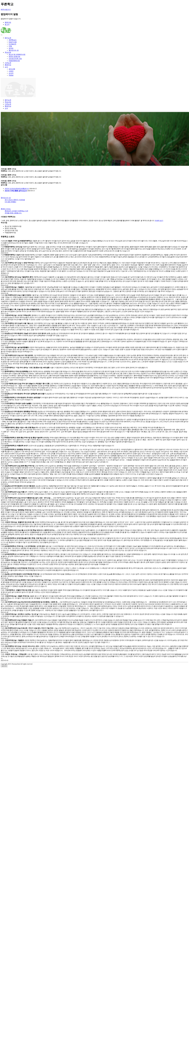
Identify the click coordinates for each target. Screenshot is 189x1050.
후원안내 (8, 65)
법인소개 (8, 38)
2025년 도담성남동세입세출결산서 (17, 188)
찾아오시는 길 (14, 50)
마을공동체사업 (14, 61)
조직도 (11, 48)
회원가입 (8, 22)
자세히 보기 (159, 220)
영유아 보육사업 (14, 56)
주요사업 (8, 52)
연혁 (10, 46)
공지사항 (12, 69)
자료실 (11, 75)
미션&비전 (12, 44)
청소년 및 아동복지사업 (17, 54)
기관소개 (8, 63)
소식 (6, 67)
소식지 (11, 73)
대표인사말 (13, 42)
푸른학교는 (13, 40)
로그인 (7, 24)
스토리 (11, 71)
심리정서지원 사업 (15, 58)
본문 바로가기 (6, 9)
